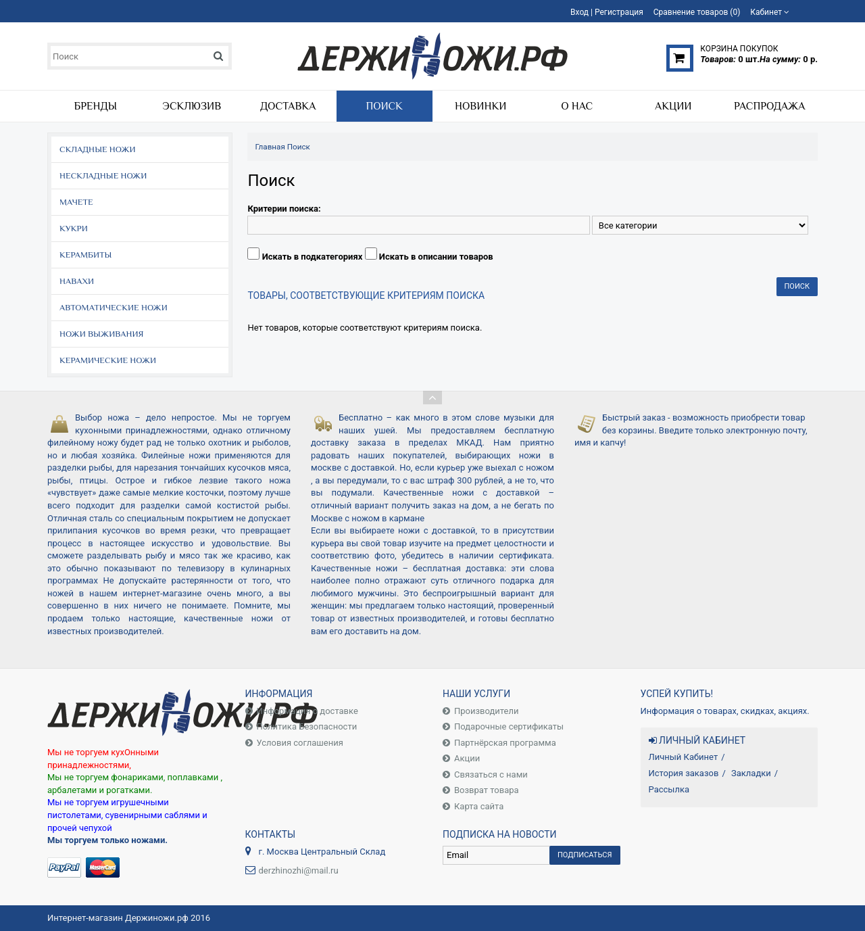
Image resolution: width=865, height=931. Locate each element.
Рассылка (669, 789)
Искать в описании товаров (436, 257)
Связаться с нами (491, 774)
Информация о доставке (307, 711)
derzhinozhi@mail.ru (299, 870)
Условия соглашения (300, 743)
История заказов (684, 773)
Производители (486, 711)
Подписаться (585, 855)
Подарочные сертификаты (509, 726)
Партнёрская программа (505, 743)
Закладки (751, 773)
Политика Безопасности (307, 726)
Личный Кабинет (683, 757)
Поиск (298, 146)
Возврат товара (486, 790)
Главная (270, 146)
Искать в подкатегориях (312, 257)
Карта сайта (478, 806)
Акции (467, 758)
